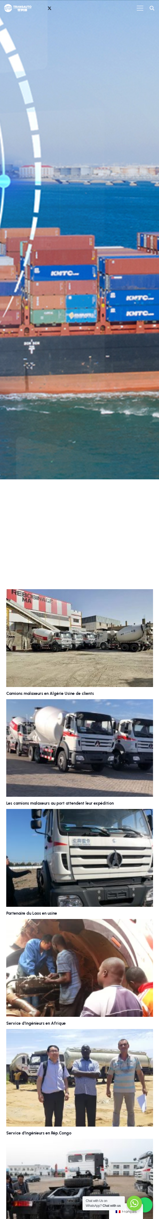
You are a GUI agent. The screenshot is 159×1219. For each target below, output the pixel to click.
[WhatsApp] (41, 8)
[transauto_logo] (17, 8)
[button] (152, 8)
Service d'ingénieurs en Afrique (36, 1023)
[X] (49, 8)
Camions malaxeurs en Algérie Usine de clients (50, 693)
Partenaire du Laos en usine (31, 913)
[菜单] (140, 8)
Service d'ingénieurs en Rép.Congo (38, 1133)
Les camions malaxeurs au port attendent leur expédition (60, 803)
